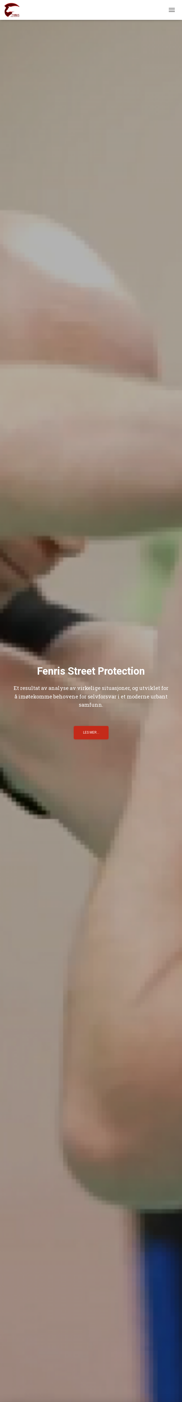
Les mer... (91, 732)
